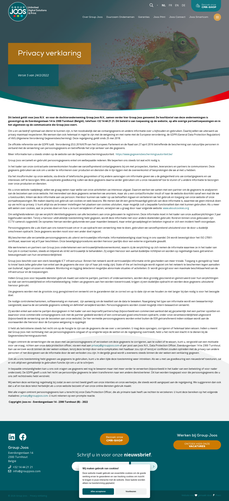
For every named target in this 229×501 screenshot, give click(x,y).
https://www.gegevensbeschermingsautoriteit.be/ (144, 154)
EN (177, 5)
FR (170, 5)
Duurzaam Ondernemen (120, 17)
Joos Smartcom (198, 17)
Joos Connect (177, 17)
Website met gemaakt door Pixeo (201, 495)
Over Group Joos (92, 17)
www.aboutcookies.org (176, 208)
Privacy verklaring (38, 495)
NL (164, 5)
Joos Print (159, 17)
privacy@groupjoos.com (105, 345)
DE (183, 5)
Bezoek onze (114, 439)
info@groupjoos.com (27, 471)
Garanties (144, 17)
